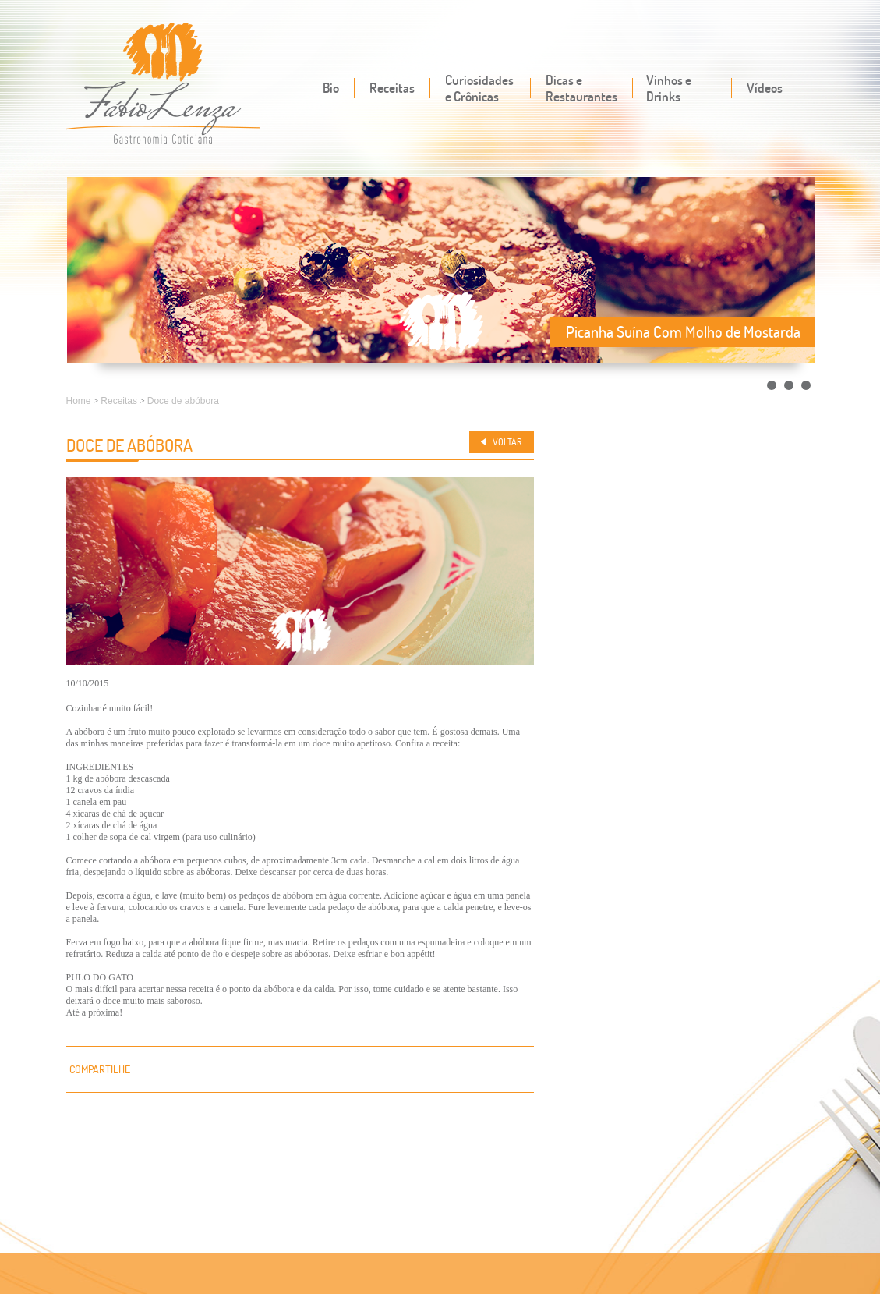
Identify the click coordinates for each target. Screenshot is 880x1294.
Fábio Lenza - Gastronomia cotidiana (163, 85)
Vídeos (765, 88)
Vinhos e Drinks (668, 88)
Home (78, 400)
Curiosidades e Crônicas (479, 88)
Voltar (507, 442)
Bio (331, 88)
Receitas (392, 88)
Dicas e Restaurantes (581, 88)
